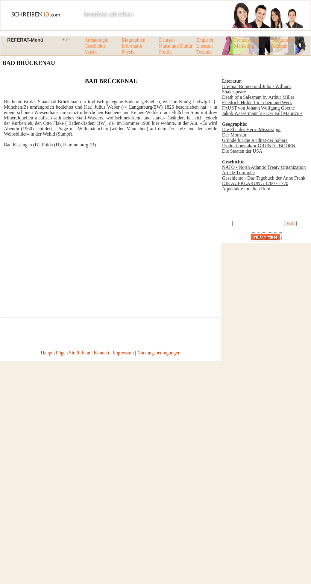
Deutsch (167, 40)
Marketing (244, 45)
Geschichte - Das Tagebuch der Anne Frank (264, 177)
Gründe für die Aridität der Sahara (255, 140)
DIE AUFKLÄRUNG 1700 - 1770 (255, 183)
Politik (165, 51)
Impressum (123, 352)
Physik (128, 51)
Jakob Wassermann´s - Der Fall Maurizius (262, 113)
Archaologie (96, 40)
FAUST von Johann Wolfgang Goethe (258, 107)
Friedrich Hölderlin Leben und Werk (257, 102)
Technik (204, 51)
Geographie (282, 40)
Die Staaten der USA (242, 151)
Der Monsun (234, 134)
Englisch (204, 40)
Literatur (204, 45)
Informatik (132, 45)
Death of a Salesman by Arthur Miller (258, 97)
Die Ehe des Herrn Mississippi (251, 129)
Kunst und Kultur (175, 45)
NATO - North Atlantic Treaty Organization (264, 167)
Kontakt (101, 352)
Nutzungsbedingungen (158, 352)
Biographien (133, 40)
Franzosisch (245, 40)
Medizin (279, 45)
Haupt (46, 352)
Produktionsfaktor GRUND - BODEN (258, 145)
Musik (90, 51)
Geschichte (95, 45)
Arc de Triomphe (238, 172)
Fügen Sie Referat (73, 352)
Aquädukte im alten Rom (246, 188)
